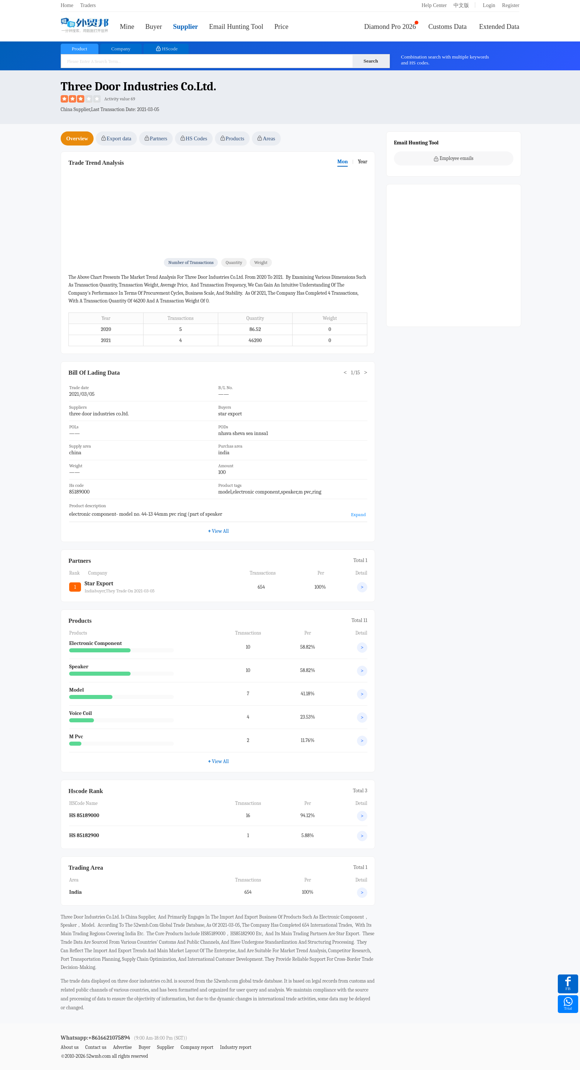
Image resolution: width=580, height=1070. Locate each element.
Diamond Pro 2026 (390, 26)
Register (510, 5)
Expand (358, 514)
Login (489, 5)
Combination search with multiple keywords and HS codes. (445, 60)
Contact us (95, 1047)
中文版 (461, 5)
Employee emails (453, 158)
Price (281, 26)
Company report (197, 1047)
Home (67, 5)
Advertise (122, 1047)
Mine (127, 26)
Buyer (153, 26)
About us (70, 1047)
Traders (88, 5)
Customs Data (447, 26)
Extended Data (499, 26)
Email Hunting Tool (236, 26)
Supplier (185, 26)
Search (371, 61)
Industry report (236, 1047)
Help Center (434, 5)
